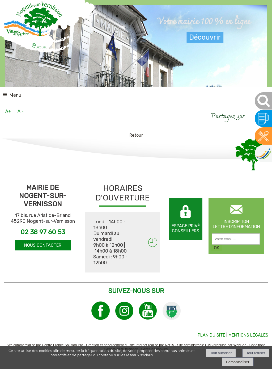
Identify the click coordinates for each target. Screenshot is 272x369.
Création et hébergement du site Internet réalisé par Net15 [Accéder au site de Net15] (130, 345)
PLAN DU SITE (211, 335)
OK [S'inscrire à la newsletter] (216, 247)
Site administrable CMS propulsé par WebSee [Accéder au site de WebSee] (211, 345)
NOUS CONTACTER (42, 245)
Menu (15, 95)
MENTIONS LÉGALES (248, 335)
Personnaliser (237, 362)
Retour (136, 135)
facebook (252, 116)
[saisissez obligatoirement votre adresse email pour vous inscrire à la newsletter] (236, 239)
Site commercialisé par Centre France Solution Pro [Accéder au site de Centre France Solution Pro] (45, 345)
